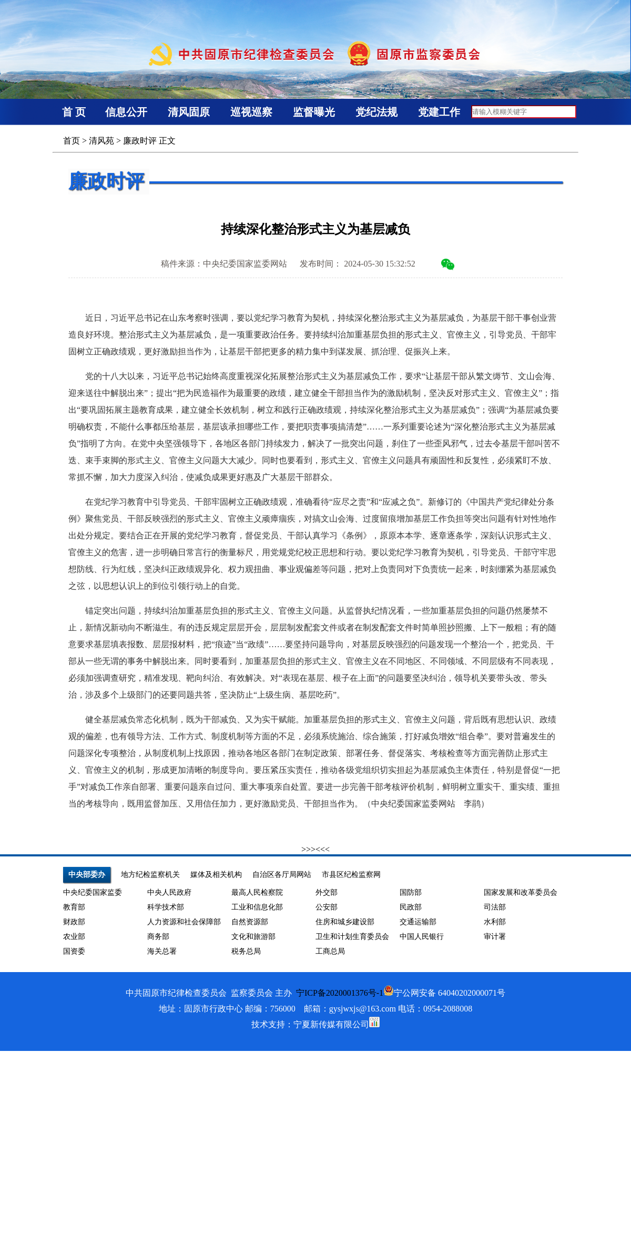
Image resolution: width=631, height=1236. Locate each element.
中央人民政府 (169, 892)
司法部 (495, 907)
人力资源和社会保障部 (184, 922)
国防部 (411, 892)
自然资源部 (249, 922)
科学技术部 (165, 907)
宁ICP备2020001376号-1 (339, 992)
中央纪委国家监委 (92, 892)
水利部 (495, 922)
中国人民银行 (422, 937)
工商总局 (330, 951)
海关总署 (162, 951)
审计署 (495, 937)
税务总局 (246, 951)
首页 (71, 140)
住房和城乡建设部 (345, 922)
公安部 (327, 907)
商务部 (158, 937)
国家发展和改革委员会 (520, 892)
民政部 (411, 907)
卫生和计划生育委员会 (352, 937)
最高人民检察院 (257, 892)
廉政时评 (140, 140)
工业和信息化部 (257, 907)
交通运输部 (418, 922)
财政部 (74, 922)
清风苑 (101, 140)
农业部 (74, 937)
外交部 (327, 892)
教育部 (74, 907)
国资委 (74, 951)
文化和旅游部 (253, 937)
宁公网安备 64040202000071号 (444, 992)
